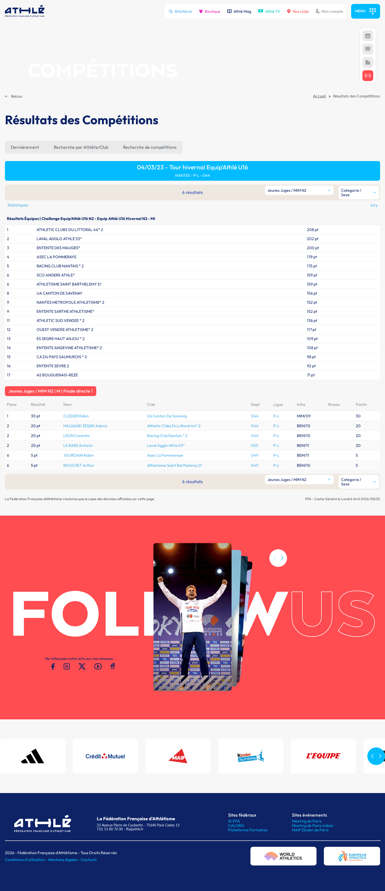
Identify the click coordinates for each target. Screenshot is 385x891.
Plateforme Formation (248, 829)
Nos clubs (298, 11)
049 (254, 455)
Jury (374, 205)
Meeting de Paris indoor (313, 825)
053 (254, 445)
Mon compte (329, 11)
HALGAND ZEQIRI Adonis (85, 425)
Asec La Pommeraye (165, 455)
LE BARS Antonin (78, 445)
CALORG (236, 825)
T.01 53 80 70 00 (110, 829)
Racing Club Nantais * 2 (167, 435)
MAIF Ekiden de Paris (310, 829)
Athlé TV (269, 11)
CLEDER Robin (76, 415)
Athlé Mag (239, 11)
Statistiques (17, 205)
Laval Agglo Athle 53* (166, 445)
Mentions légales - (64, 859)
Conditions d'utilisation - (26, 859)
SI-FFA (234, 821)
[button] (282, 564)
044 (255, 415)
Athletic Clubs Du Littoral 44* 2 (174, 425)
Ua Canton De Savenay (167, 415)
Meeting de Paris (306, 821)
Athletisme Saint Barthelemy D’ (174, 465)
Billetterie (180, 11)
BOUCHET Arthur (78, 465)
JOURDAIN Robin (78, 455)
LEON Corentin (76, 435)
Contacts (89, 859)
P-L (276, 415)
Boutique (209, 11)
